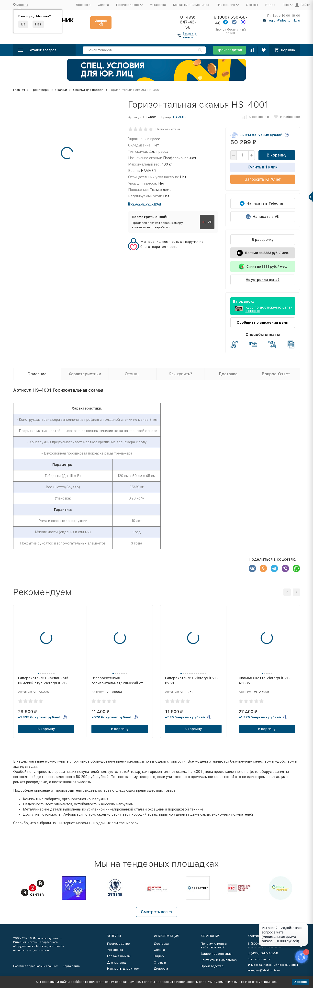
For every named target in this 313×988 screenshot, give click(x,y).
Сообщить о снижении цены (263, 322)
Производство (229, 50)
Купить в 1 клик (263, 167)
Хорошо (300, 982)
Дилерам (161, 968)
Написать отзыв (168, 129)
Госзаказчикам (119, 956)
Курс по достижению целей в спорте (269, 309)
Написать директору (123, 968)
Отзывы (252, 5)
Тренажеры (40, 90)
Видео (270, 5)
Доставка (83, 5)
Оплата (103, 5)
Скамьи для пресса (88, 90)
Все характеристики (144, 203)
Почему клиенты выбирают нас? (214, 945)
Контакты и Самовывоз (191, 5)
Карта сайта (71, 966)
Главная (19, 90)
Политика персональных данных (35, 966)
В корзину (277, 155)
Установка (158, 5)
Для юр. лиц (116, 962)
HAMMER (180, 117)
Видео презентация (216, 953)
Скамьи (61, 90)
